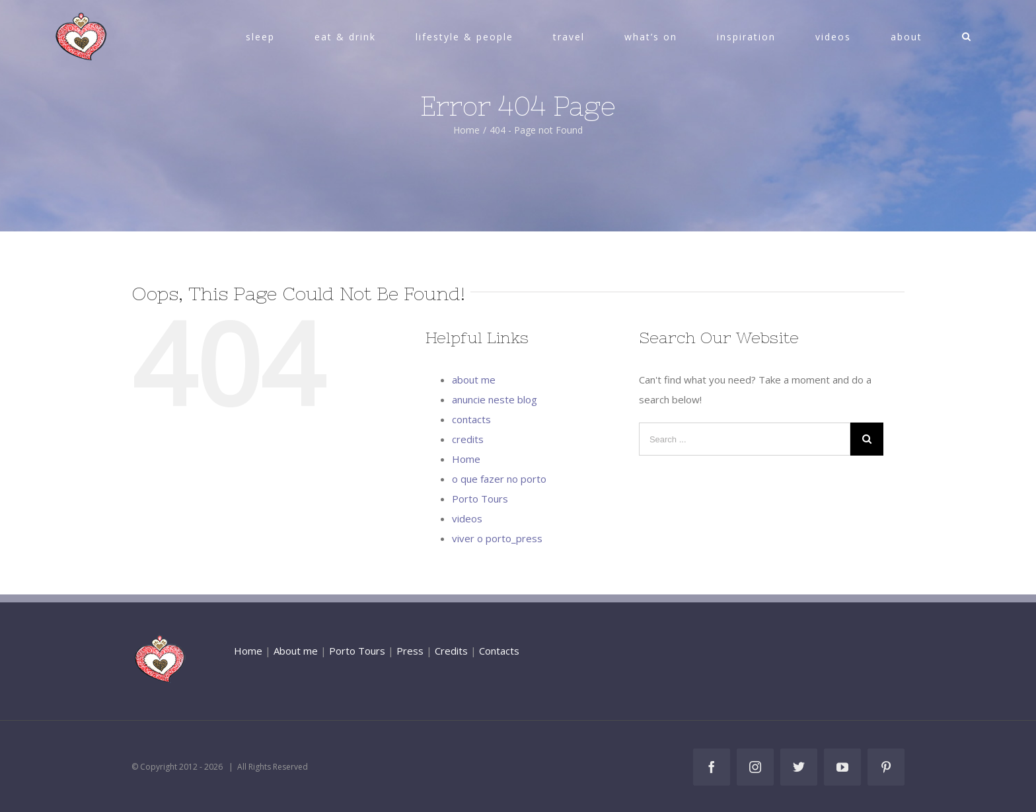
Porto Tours (480, 498)
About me (296, 650)
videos (467, 518)
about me (474, 379)
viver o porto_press (497, 538)
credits (468, 439)
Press (410, 650)
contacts (471, 419)
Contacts (499, 650)
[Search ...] (744, 439)
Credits (451, 650)
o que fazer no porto (499, 478)
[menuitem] (268, 36)
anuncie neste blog (494, 399)
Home (466, 459)
